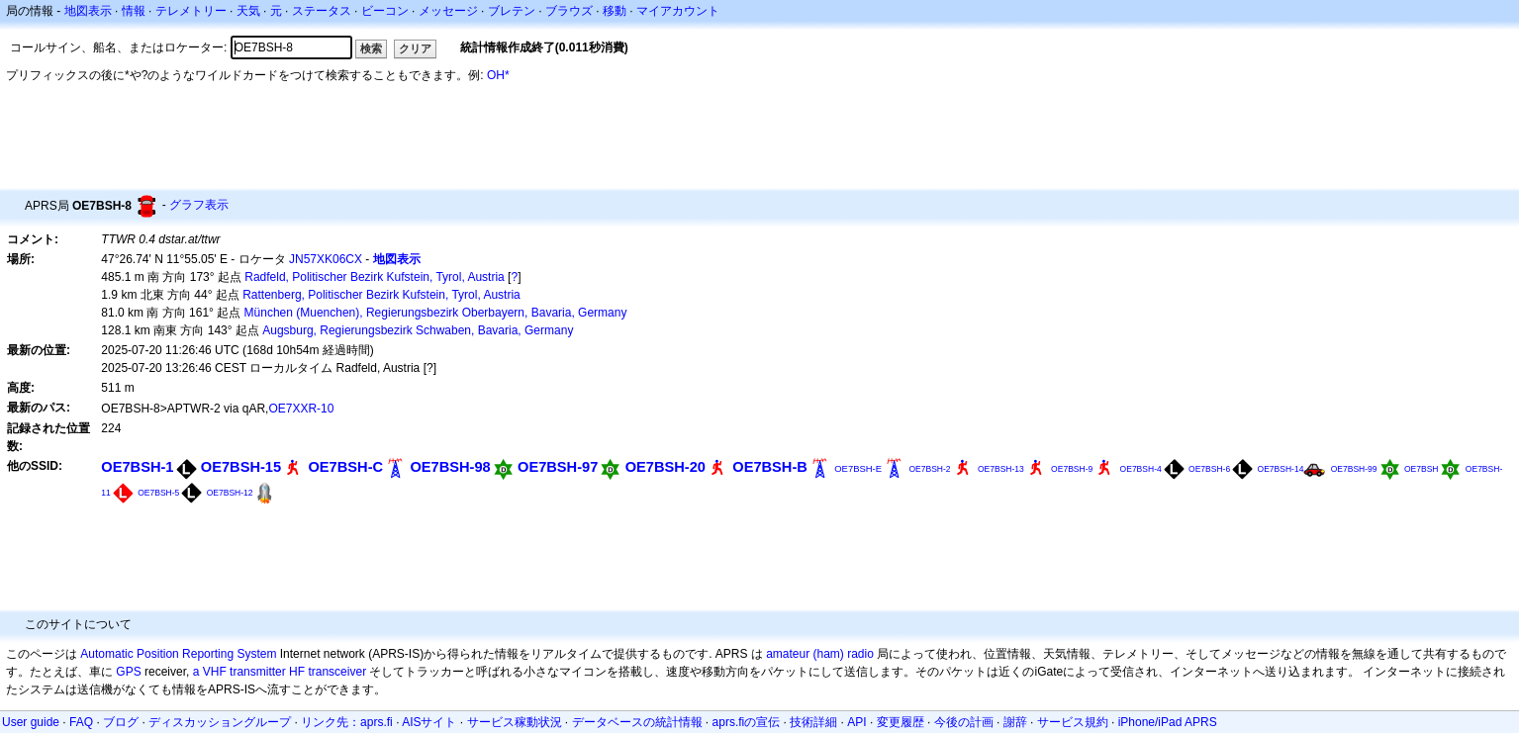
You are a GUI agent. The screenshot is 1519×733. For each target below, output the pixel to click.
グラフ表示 (199, 205)
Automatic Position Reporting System (178, 654)
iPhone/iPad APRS (1167, 722)
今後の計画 (964, 722)
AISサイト (429, 722)
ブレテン (511, 11)
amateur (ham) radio (820, 654)
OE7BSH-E (858, 468)
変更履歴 (900, 722)
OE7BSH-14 (1281, 469)
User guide (30, 722)
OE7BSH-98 (450, 467)
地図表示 (88, 11)
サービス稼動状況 (514, 722)
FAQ (81, 722)
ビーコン (385, 11)
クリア (415, 48)
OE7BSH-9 (1071, 469)
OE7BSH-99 (1354, 469)
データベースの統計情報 (637, 722)
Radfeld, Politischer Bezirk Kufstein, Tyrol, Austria (374, 277)
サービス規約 (1072, 722)
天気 (248, 11)
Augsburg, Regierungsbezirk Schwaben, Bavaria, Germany (417, 330)
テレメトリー (191, 11)
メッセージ (448, 11)
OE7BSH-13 (1001, 469)
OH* (498, 75)
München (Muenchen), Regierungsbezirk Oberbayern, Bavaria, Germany (435, 313)
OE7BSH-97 (558, 467)
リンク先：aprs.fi (347, 722)
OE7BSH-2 (929, 469)
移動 (614, 11)
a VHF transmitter (239, 672)
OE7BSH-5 (158, 493)
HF (297, 672)
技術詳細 (813, 722)
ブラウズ (569, 11)
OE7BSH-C (345, 467)
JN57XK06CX (325, 259)
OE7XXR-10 (300, 408)
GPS (128, 672)
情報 (133, 11)
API (856, 722)
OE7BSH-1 (137, 467)
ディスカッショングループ (219, 722)
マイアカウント (677, 11)
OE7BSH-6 (1209, 469)
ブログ (121, 722)
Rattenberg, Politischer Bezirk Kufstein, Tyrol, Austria (381, 295)
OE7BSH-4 (1141, 469)
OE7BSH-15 (241, 467)
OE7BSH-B (769, 467)
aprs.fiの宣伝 (746, 722)
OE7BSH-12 (230, 493)
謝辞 (1015, 722)
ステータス (321, 11)
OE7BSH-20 (665, 467)
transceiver (337, 672)
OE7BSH (1421, 469)
